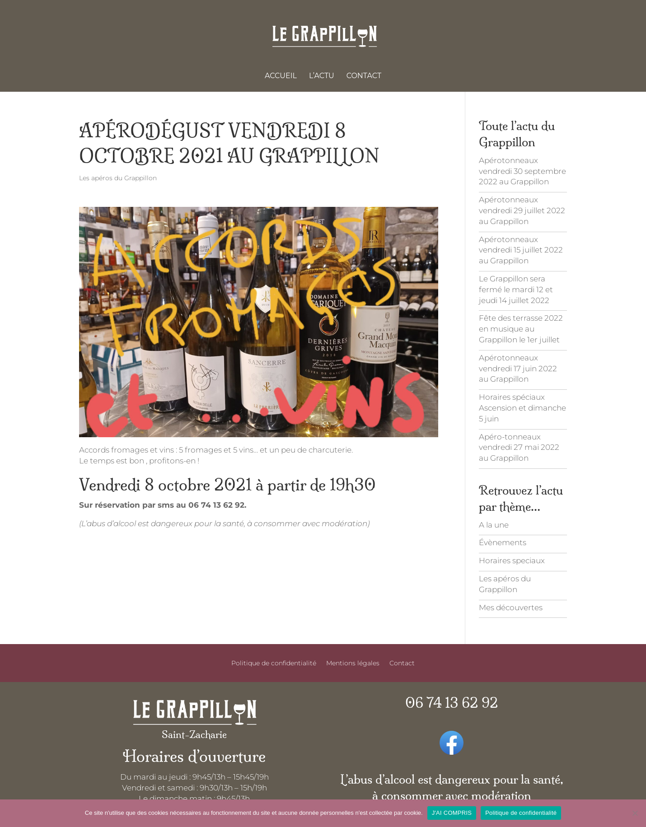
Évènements (502, 542)
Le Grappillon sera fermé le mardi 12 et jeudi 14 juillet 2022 (516, 289)
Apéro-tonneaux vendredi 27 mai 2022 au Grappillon (519, 447)
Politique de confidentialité (273, 663)
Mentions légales (352, 663)
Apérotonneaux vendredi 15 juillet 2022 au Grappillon (521, 250)
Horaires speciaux (512, 560)
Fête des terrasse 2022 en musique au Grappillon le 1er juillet (521, 328)
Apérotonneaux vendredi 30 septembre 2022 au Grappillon (522, 171)
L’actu (321, 76)
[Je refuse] (634, 813)
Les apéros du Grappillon (118, 178)
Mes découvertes (511, 607)
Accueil (281, 76)
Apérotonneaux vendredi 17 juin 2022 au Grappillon (518, 368)
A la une (494, 524)
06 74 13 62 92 (451, 703)
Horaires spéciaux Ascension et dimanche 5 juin (522, 407)
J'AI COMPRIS (452, 812)
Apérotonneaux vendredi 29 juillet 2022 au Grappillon (522, 210)
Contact (363, 76)
